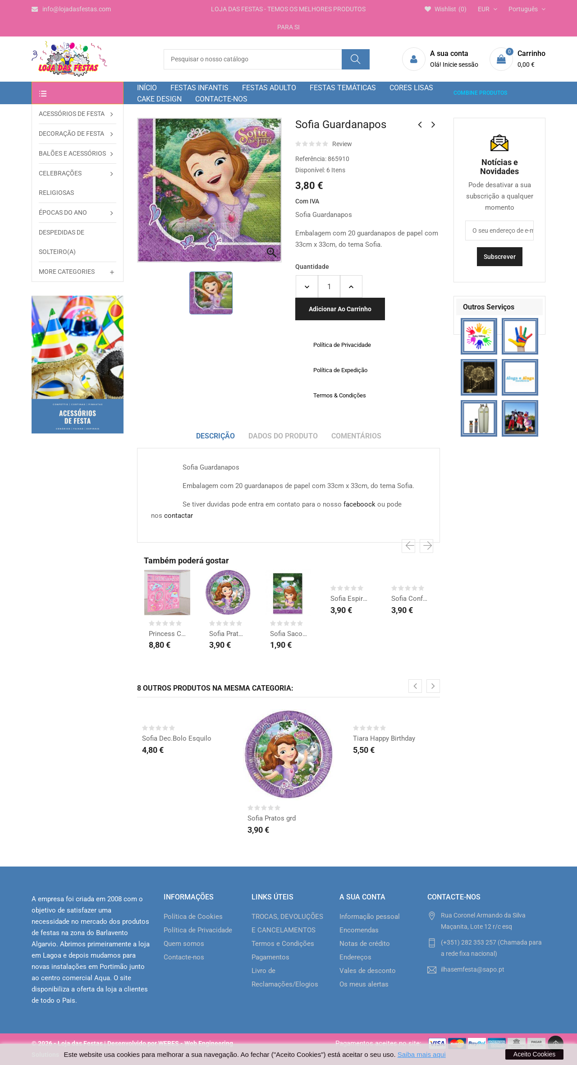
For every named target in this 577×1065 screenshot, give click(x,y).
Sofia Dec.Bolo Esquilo (176, 738)
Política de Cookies (193, 917)
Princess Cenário (167, 634)
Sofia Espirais (348, 599)
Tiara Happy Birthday (384, 738)
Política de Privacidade (198, 930)
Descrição (215, 436)
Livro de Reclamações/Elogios (285, 977)
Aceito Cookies (534, 1054)
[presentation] (408, 546)
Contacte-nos (184, 957)
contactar (178, 516)
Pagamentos (270, 957)
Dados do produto (283, 436)
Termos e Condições (283, 944)
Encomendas (359, 930)
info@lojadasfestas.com (71, 9)
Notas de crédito (364, 944)
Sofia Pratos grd (227, 634)
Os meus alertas (364, 984)
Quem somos (184, 944)
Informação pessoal (369, 917)
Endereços (355, 957)
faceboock (359, 504)
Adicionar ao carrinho (340, 309)
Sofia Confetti (409, 599)
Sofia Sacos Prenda (288, 634)
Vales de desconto (367, 971)
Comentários (356, 436)
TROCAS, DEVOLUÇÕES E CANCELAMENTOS (287, 923)
